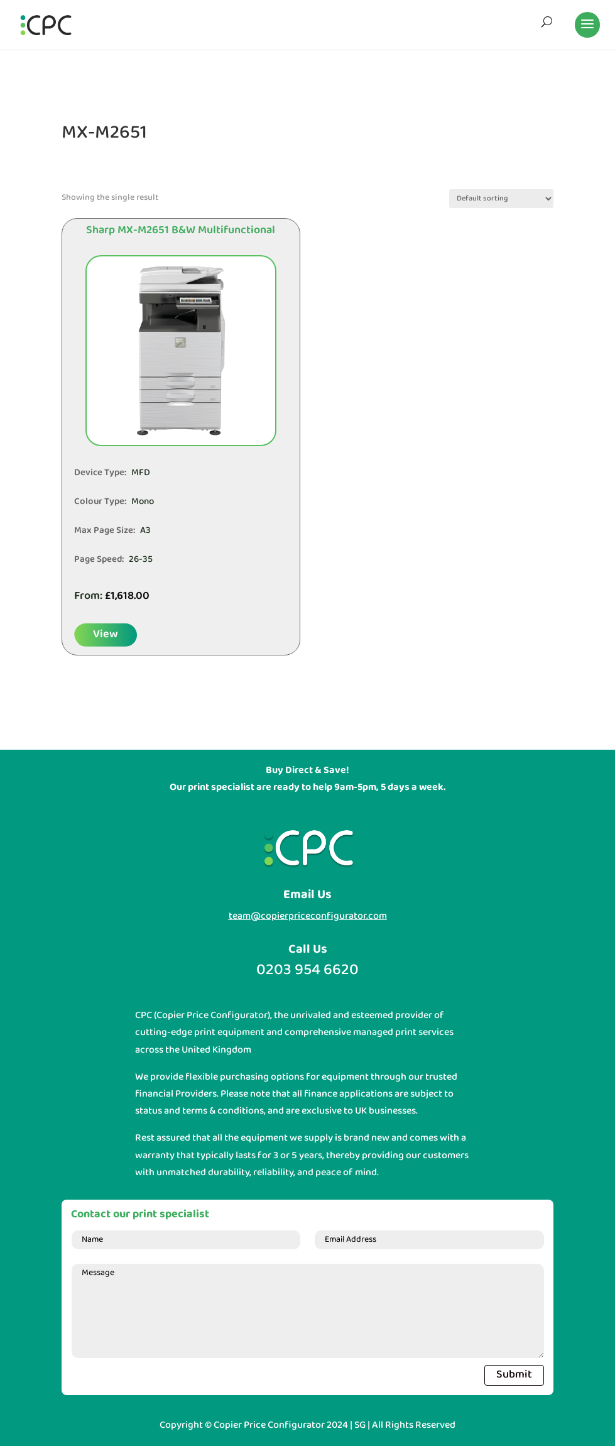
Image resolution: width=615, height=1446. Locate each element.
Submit (514, 1374)
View (105, 634)
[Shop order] (501, 198)
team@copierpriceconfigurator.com (308, 915)
